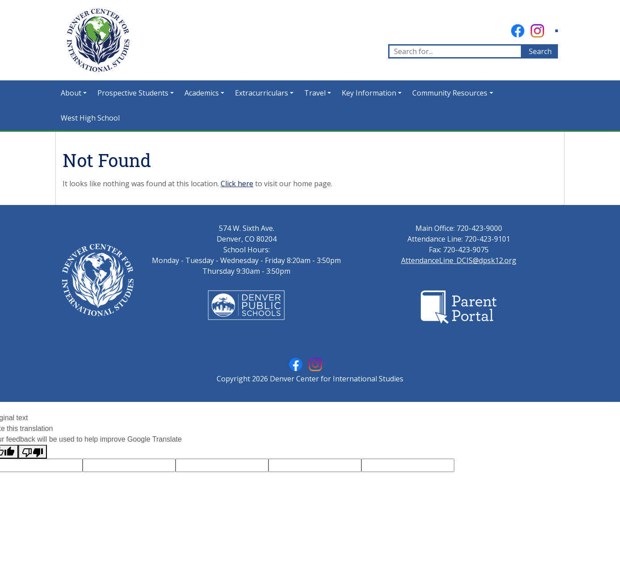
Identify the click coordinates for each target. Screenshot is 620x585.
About (71, 93)
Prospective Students (132, 93)
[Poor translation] (32, 452)
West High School (90, 118)
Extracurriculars (261, 93)
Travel (315, 93)
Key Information (369, 93)
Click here (237, 183)
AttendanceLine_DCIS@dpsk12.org (458, 260)
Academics (201, 93)
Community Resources (449, 93)
